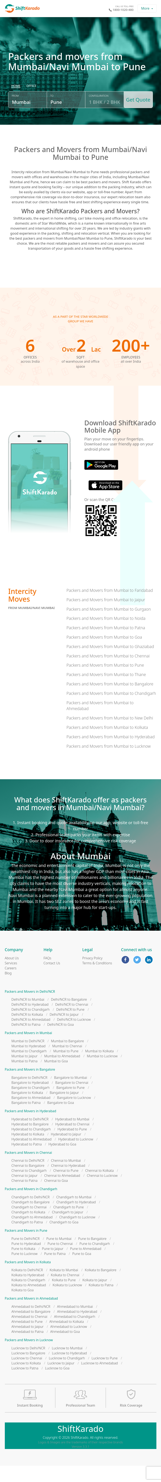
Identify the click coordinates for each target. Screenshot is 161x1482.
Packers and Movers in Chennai (28, 1169)
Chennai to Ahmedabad (62, 1192)
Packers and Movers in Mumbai (28, 1049)
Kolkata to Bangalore (101, 1286)
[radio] (15, 106)
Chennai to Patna (25, 1197)
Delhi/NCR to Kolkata (27, 1031)
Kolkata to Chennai (65, 1291)
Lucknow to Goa (57, 1384)
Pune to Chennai (60, 1260)
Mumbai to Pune (65, 1067)
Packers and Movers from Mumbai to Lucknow (108, 762)
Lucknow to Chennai (27, 1374)
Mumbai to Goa (56, 1077)
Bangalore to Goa (60, 1119)
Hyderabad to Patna (27, 1160)
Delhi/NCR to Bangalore (69, 1016)
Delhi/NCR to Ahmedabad (31, 1036)
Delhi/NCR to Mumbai (28, 1016)
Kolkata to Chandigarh (28, 1296)
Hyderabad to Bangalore (30, 1140)
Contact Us (52, 979)
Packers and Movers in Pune (26, 1247)
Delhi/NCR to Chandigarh (31, 1026)
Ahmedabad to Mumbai (75, 1323)
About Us (12, 974)
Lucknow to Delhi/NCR (28, 1364)
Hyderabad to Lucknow (75, 1155)
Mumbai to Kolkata (99, 1067)
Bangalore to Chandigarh (31, 1104)
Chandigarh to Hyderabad (76, 1218)
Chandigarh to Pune (68, 1223)
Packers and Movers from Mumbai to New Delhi (109, 734)
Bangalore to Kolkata (27, 1109)
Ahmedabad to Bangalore (31, 1328)
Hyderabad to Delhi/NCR (30, 1135)
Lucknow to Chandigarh (67, 1374)
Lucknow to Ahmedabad (99, 1379)
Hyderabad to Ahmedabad (32, 1155)
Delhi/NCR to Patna (26, 1041)
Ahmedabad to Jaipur (28, 1343)
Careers (11, 984)
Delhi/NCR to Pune (70, 1026)
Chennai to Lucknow (102, 1192)
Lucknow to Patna (25, 1384)
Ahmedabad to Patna (28, 1348)
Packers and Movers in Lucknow (29, 1356)
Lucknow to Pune (105, 1374)
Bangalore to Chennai (71, 1099)
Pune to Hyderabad (26, 1260)
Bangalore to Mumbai (70, 1094)
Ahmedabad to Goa (65, 1348)
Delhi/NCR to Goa (60, 1041)
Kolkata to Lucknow (67, 1301)
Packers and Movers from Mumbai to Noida (105, 634)
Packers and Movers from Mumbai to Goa (104, 653)
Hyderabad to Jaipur (66, 1150)
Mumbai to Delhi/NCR (28, 1057)
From (15, 115)
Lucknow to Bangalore (28, 1369)
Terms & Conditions (97, 979)
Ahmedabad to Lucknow (68, 1343)
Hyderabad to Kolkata (28, 1150)
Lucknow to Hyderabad (69, 1369)
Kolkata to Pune (64, 1296)
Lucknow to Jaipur (60, 1379)
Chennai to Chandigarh (29, 1187)
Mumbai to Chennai (67, 1062)
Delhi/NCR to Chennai (71, 1021)
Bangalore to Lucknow (74, 1114)
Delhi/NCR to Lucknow (74, 1036)
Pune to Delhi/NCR (26, 1255)
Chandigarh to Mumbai (73, 1213)
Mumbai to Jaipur (25, 1072)
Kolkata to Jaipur (94, 1296)
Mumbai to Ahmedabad (62, 1072)
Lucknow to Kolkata (26, 1379)
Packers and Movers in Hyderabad (30, 1127)
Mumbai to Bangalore (67, 1057)
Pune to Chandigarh (94, 1260)
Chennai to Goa (56, 1197)
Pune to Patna (55, 1270)
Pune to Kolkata (23, 1265)
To (51, 115)
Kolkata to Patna (101, 1301)
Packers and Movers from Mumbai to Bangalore (109, 700)
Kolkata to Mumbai (64, 1286)
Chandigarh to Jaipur (67, 1228)
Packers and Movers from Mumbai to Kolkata (107, 743)
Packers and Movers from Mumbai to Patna (105, 644)
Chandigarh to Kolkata (28, 1228)
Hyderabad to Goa (62, 1160)
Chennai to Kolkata (99, 1187)
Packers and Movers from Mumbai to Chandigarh (111, 709)
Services (11, 979)
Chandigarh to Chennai (29, 1223)
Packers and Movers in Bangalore (30, 1086)
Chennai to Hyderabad (68, 1181)
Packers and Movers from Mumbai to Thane (106, 691)
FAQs (47, 974)
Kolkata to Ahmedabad (29, 1301)
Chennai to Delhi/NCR (28, 1176)
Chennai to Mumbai (66, 1176)
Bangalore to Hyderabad (30, 1099)
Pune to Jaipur (52, 1265)
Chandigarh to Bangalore (31, 1218)
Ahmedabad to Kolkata (66, 1338)
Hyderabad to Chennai (72, 1140)
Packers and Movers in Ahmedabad (31, 1315)
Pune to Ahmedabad (85, 1265)
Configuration (97, 115)
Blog (8, 989)
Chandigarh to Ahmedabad (32, 1233)
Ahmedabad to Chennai (29, 1333)
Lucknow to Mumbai (67, 1364)
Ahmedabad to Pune (27, 1338)
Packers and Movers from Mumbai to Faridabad (109, 606)
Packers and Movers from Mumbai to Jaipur (105, 616)
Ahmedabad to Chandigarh (74, 1333)
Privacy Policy (92, 974)
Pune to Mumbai (58, 1255)
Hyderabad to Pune (72, 1145)
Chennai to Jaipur (25, 1192)
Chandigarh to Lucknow (77, 1233)
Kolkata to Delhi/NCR (27, 1286)
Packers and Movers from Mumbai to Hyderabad (110, 753)
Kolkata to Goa (23, 1306)
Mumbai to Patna (25, 1077)
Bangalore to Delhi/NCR (29, 1094)
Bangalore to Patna (26, 1119)
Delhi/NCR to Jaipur (64, 1031)
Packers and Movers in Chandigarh (31, 1205)
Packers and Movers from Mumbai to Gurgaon (108, 625)
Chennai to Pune (65, 1187)
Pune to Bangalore (92, 1255)
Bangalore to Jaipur (64, 1109)
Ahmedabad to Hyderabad (77, 1328)
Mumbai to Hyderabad (29, 1062)
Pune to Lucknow (25, 1270)
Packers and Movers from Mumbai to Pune (105, 681)
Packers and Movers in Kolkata (28, 1278)
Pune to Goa (81, 1270)
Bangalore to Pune (70, 1104)
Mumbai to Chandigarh (29, 1067)
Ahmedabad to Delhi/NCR (31, 1323)
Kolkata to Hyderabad (28, 1291)
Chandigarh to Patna (27, 1238)
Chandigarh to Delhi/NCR (31, 1213)
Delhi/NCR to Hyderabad (30, 1021)
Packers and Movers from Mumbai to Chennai (108, 672)
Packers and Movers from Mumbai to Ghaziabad (110, 663)
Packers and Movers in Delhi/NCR (30, 1008)
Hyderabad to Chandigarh (31, 1145)
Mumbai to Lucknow (102, 1072)
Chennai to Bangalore (28, 1181)
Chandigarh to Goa (63, 1238)
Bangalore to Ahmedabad (31, 1114)
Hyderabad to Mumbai (72, 1135)
